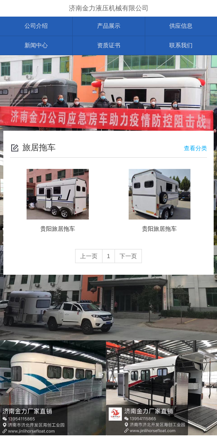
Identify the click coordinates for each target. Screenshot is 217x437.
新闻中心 (36, 47)
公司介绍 (36, 26)
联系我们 (181, 47)
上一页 (88, 258)
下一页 (129, 258)
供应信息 (181, 26)
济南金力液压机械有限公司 (109, 8)
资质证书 (108, 47)
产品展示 (108, 26)
